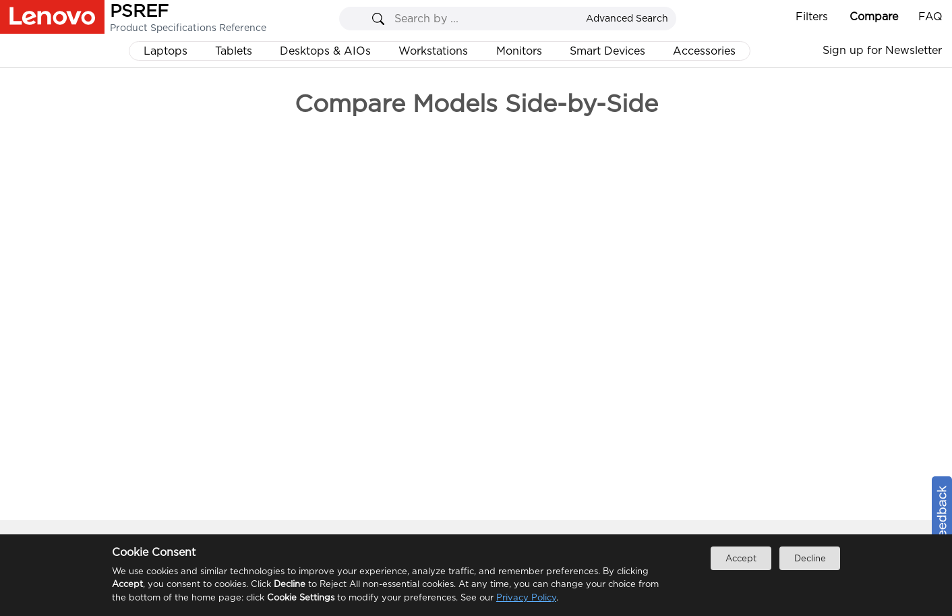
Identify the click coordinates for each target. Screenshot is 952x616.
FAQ (930, 16)
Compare (874, 16)
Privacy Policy (526, 597)
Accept (740, 558)
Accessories (704, 51)
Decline (810, 558)
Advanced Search (627, 18)
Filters (812, 16)
